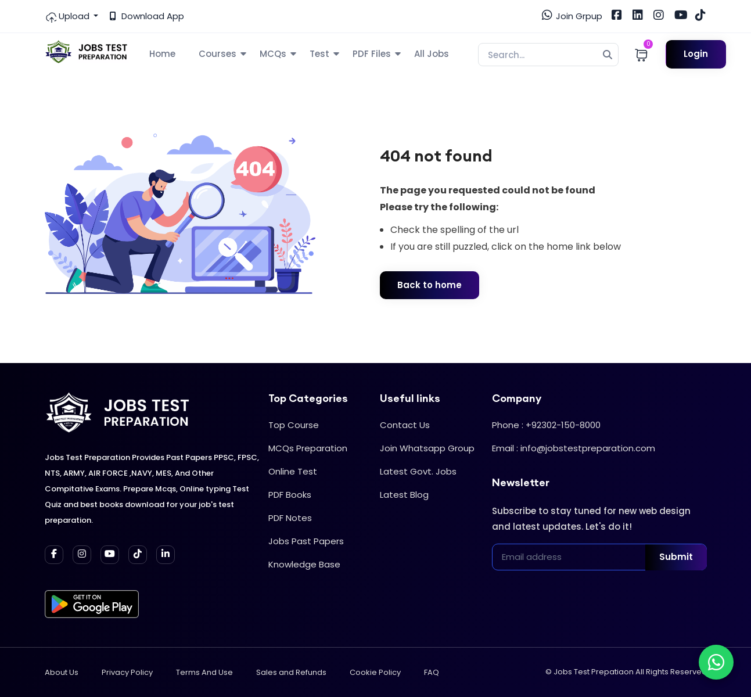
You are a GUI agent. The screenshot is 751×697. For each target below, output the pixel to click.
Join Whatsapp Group (427, 448)
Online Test (292, 471)
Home (162, 54)
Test (319, 54)
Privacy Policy (127, 672)
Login (696, 54)
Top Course (293, 425)
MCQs (273, 54)
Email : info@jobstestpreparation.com (573, 448)
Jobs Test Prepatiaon (594, 671)
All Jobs (431, 54)
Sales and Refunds (291, 672)
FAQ (431, 672)
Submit (676, 557)
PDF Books (289, 494)
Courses (217, 54)
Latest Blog (404, 494)
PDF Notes (290, 518)
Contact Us (405, 425)
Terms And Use (204, 672)
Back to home (429, 285)
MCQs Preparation (307, 448)
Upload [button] (68, 16)
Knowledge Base (304, 564)
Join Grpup (572, 15)
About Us (61, 672)
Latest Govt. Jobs (418, 471)
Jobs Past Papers (306, 541)
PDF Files (372, 54)
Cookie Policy (375, 672)
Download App (147, 16)
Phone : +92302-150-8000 (546, 425)
